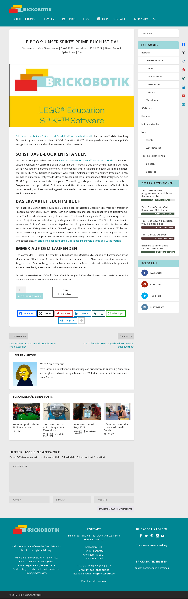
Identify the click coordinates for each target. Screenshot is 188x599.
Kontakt (119, 16)
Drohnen (146, 116)
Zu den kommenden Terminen (152, 568)
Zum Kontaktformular (94, 581)
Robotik (117, 48)
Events (149, 140)
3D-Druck (146, 108)
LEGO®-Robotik (155, 60)
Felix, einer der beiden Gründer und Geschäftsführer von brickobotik (54, 136)
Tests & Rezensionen (153, 156)
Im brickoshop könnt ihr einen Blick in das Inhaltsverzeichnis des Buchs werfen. (77, 241)
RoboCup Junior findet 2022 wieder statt (26, 426)
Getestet (151, 172)
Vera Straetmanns (48, 48)
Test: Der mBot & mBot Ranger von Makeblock (53, 427)
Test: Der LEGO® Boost (154, 234)
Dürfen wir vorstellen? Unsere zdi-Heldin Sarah (117, 427)
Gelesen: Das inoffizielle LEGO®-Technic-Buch (154, 247)
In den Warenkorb (29, 296)
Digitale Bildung (23, 16)
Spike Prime (68, 52)
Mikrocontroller (150, 124)
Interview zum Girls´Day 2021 (85, 426)
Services (48, 16)
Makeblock (152, 100)
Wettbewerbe (153, 148)
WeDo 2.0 (154, 84)
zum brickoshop (65, 292)
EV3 (151, 68)
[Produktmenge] (21, 290)
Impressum (141, 16)
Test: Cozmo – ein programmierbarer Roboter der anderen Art (157, 193)
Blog (85, 16)
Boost (152, 92)
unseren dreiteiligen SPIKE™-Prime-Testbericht (86, 160)
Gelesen (150, 164)
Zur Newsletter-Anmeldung (151, 545)
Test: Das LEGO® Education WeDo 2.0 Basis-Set (157, 223)
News (108, 48)
